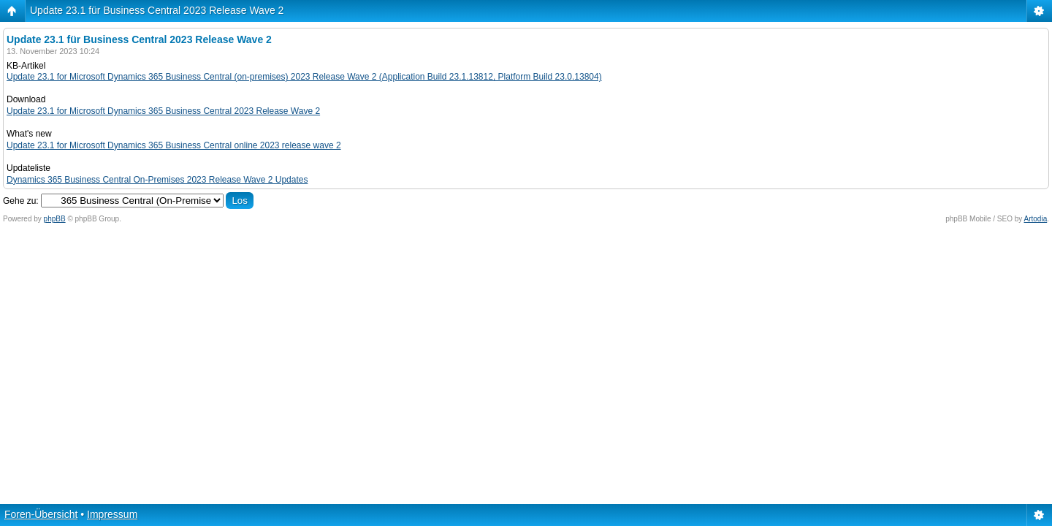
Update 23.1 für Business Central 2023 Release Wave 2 (156, 10)
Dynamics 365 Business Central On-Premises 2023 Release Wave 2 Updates (157, 180)
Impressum (112, 514)
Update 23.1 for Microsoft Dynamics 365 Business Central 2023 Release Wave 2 (163, 111)
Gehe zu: (21, 201)
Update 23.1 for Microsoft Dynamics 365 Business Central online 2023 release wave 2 (174, 145)
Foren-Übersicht (40, 514)
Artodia (1036, 219)
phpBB (55, 219)
